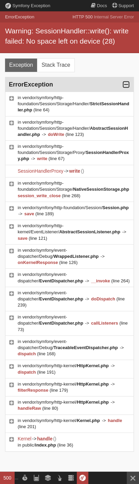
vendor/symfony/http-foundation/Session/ (75, 207)
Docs (99, 5)
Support (123, 5)
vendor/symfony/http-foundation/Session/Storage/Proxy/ (73, 152)
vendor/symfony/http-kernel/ (66, 365)
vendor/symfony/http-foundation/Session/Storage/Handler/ (73, 103)
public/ (39, 445)
